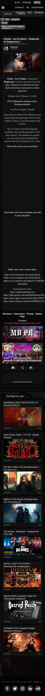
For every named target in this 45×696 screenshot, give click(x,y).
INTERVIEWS (37, 8)
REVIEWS (38, 13)
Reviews (7, 314)
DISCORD (20, 13)
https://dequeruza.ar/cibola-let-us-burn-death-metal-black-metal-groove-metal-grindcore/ (22, 88)
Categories (15, 19)
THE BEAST (14, 47)
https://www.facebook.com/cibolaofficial (22, 274)
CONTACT (19, 8)
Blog (7, 19)
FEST (29, 13)
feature (4, 23)
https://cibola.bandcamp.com (22, 292)
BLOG (17, 2)
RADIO (25, 2)
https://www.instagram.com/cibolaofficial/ (22, 277)
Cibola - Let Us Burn (16, 79)
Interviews (19, 314)
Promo (30, 314)
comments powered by (22, 382)
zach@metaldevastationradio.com (22, 323)
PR (27, 8)
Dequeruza (9, 82)
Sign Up (37, 2)
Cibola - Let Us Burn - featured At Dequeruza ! (12, 27)
